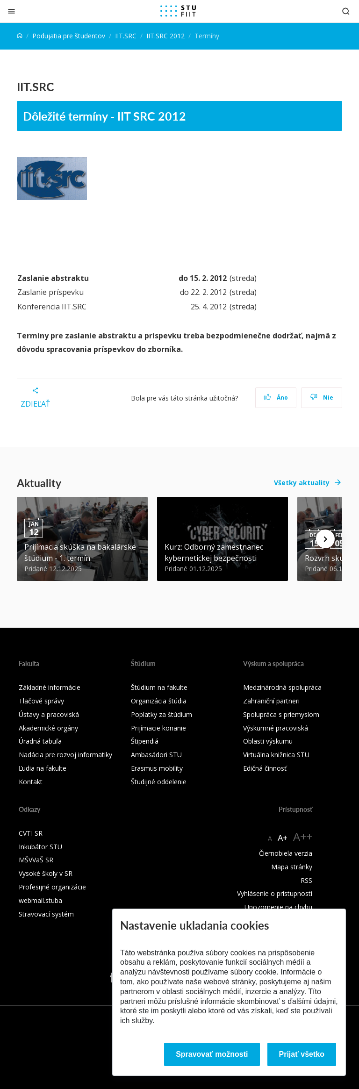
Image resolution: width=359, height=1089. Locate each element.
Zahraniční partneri (271, 700)
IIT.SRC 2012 (165, 35)
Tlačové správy (41, 700)
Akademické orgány (48, 728)
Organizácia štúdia (159, 700)
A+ (282, 837)
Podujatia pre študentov (68, 35)
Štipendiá (144, 741)
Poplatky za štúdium (161, 714)
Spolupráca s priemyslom (281, 714)
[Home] (19, 35)
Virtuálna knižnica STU (276, 754)
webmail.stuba (40, 900)
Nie (322, 397)
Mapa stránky (291, 866)
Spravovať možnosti (212, 1054)
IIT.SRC (125, 35)
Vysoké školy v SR (45, 873)
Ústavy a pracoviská (49, 714)
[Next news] (325, 539)
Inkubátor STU (40, 846)
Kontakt (31, 781)
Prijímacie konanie (158, 728)
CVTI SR (31, 833)
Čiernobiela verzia (285, 853)
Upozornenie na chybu (278, 907)
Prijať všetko (302, 1054)
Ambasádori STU (156, 754)
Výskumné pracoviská (275, 728)
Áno (276, 397)
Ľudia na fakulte (42, 768)
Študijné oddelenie (159, 781)
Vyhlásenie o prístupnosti (274, 893)
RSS (306, 880)
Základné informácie (49, 687)
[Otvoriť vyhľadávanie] (346, 11)
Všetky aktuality (302, 482)
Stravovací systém (46, 914)
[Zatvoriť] (11, 11)
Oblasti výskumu (268, 741)
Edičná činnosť (265, 768)
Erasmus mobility (157, 768)
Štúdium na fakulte (159, 687)
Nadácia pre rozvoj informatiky (65, 754)
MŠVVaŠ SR (36, 859)
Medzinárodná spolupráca (282, 687)
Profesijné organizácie (52, 886)
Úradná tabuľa (40, 741)
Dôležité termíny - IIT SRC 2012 (104, 115)
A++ (302, 836)
